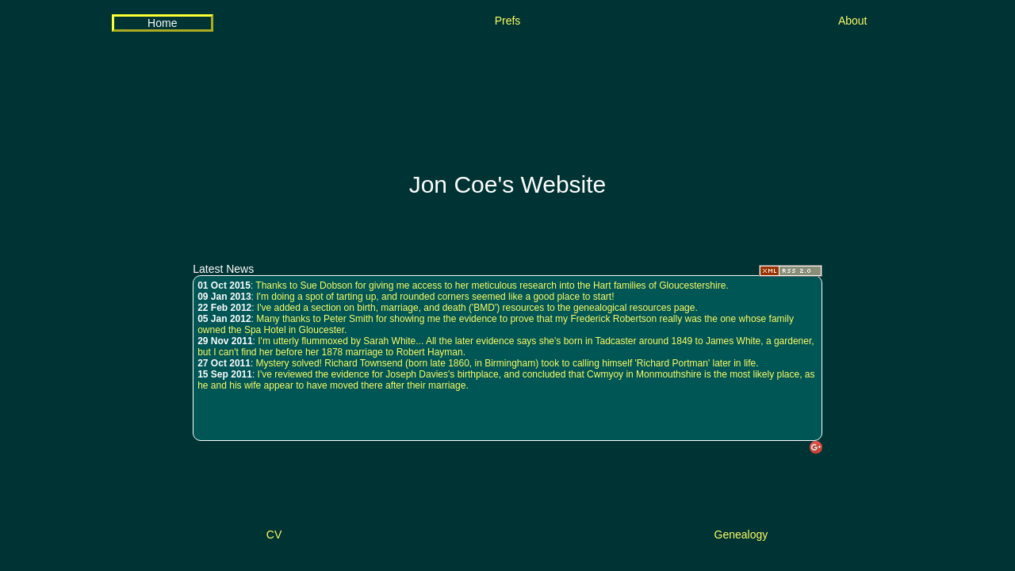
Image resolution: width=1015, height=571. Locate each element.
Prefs (508, 20)
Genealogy (741, 534)
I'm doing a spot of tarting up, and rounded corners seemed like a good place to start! (435, 296)
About (853, 20)
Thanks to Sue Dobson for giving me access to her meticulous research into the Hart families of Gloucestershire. (491, 285)
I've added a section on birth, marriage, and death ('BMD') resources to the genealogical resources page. (477, 307)
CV (274, 534)
